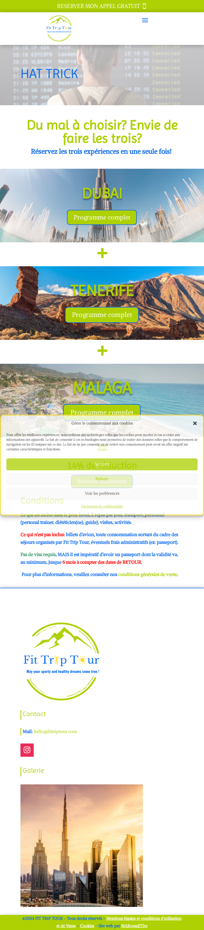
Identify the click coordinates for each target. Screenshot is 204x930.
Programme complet (102, 217)
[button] (195, 423)
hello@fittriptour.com (55, 731)
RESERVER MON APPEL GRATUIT (98, 6)
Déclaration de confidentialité (102, 506)
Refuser (102, 478)
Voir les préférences (102, 493)
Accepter (102, 464)
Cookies (87, 925)
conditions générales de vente (147, 574)
